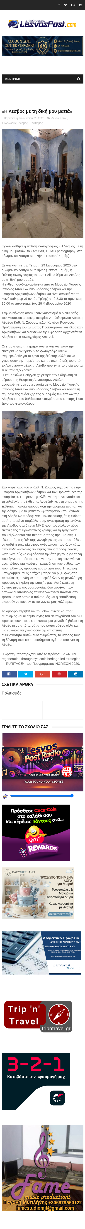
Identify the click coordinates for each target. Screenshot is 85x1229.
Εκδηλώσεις (9, 123)
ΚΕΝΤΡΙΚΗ (12, 79)
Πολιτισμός (36, 123)
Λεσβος (23, 123)
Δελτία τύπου (59, 118)
